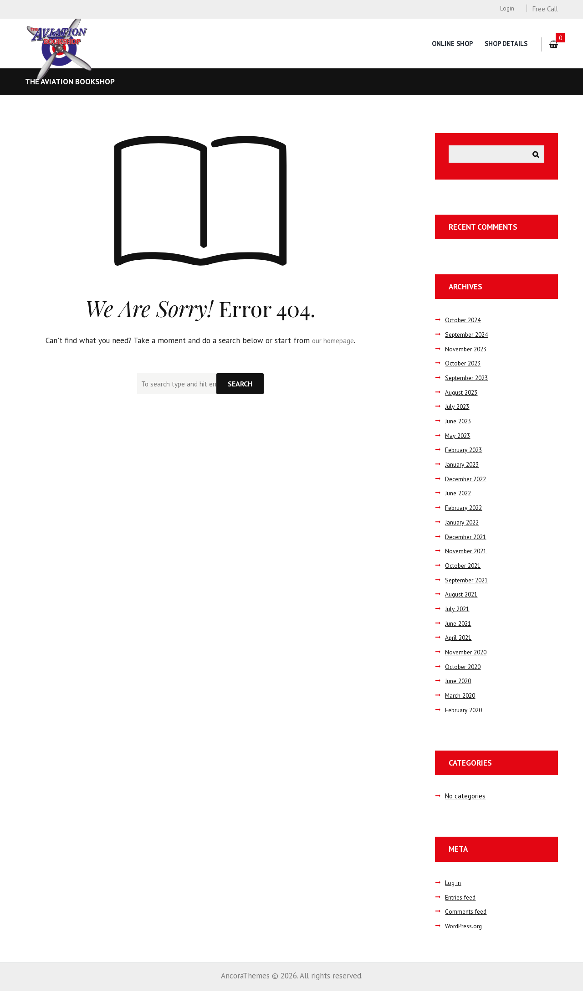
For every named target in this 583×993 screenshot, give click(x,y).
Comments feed (468, 913)
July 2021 (458, 610)
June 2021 (459, 625)
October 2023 (465, 365)
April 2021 (460, 639)
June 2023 (459, 422)
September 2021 (469, 581)
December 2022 (468, 480)
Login (506, 8)
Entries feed (463, 899)
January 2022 (464, 524)
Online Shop (450, 43)
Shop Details (505, 43)
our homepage (333, 340)
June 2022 (459, 495)
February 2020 (465, 711)
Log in (453, 884)
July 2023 (458, 408)
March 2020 (462, 697)
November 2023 (468, 350)
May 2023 (459, 437)
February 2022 (465, 509)
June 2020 (459, 683)
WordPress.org (465, 927)
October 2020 (465, 668)
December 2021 (468, 538)
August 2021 (463, 596)
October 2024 (465, 322)
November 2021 (468, 553)
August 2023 (463, 394)
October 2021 (465, 567)
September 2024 (469, 336)
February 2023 (465, 452)
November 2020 (468, 653)
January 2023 (464, 466)
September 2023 (469, 379)
